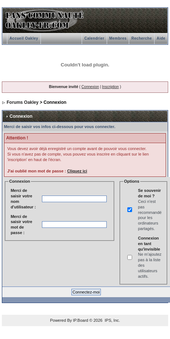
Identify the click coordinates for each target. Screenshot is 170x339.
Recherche (141, 38)
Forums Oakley (23, 102)
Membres (118, 38)
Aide (161, 38)
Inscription (110, 87)
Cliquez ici (77, 171)
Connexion (90, 87)
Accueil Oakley (24, 38)
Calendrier (94, 38)
